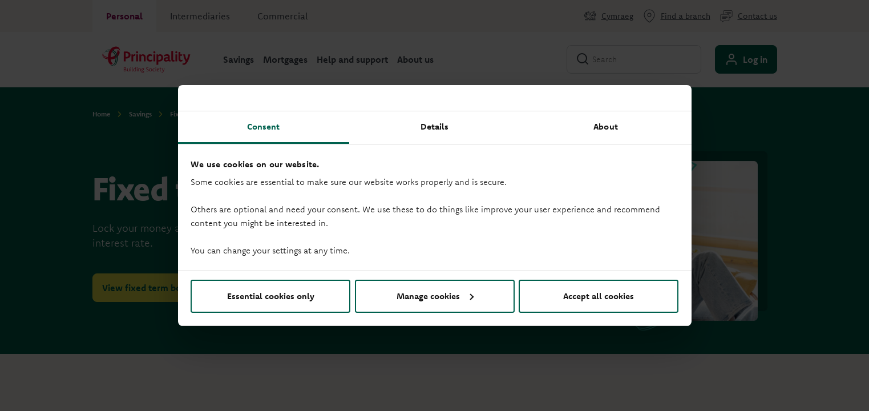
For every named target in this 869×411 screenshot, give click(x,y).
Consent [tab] (263, 126)
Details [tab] (435, 126)
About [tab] (605, 126)
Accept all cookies (598, 296)
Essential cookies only (270, 296)
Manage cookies (435, 296)
